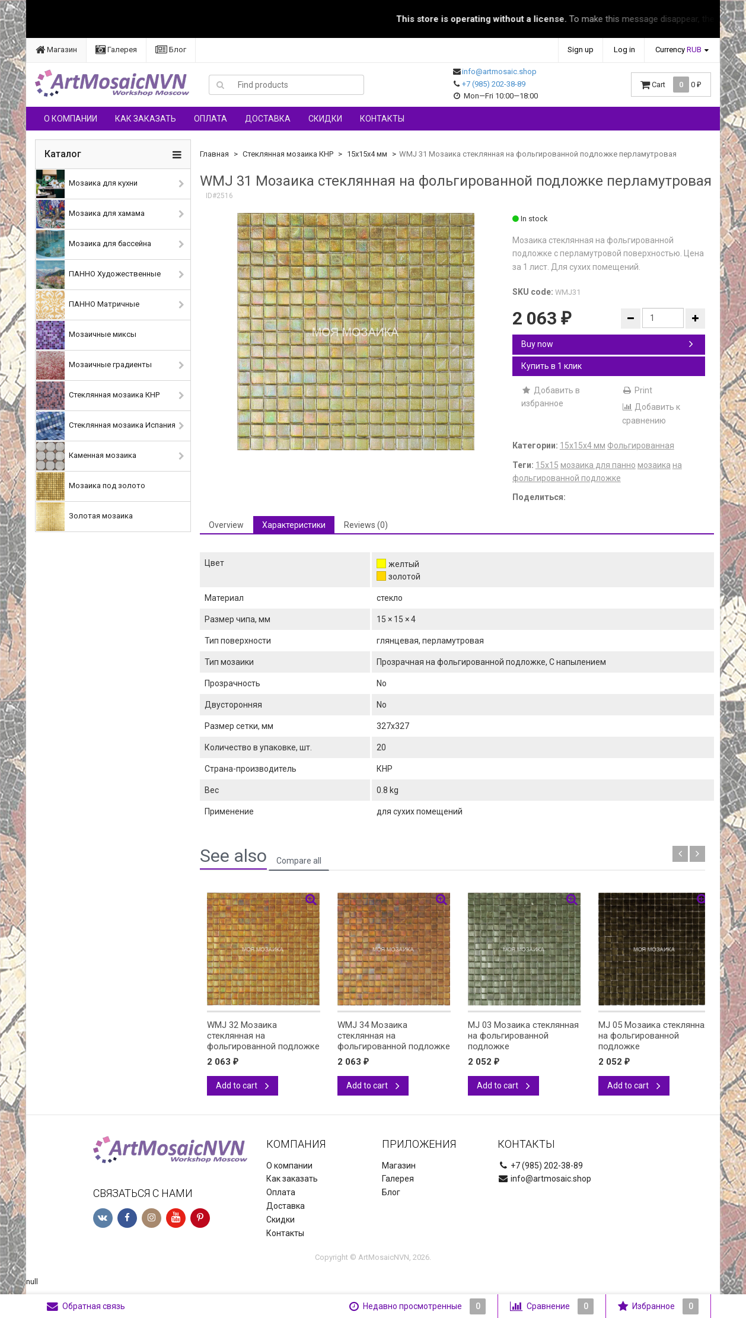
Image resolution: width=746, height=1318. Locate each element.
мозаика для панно (598, 465)
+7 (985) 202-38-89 (493, 83)
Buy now (607, 344)
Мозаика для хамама (90, 214)
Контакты (382, 118)
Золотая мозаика (84, 516)
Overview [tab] (226, 525)
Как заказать (145, 118)
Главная (214, 153)
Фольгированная (640, 445)
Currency (678, 49)
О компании (70, 118)
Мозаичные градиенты (94, 365)
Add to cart (242, 1085)
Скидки (325, 118)
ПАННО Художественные (98, 274)
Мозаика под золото (90, 486)
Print (637, 390)
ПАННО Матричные (87, 305)
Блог (170, 49)
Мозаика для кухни (87, 184)
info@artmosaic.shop (499, 71)
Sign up (581, 49)
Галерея (116, 49)
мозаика (654, 465)
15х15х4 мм (367, 153)
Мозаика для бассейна (93, 244)
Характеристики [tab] (294, 525)
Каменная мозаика (86, 456)
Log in (624, 49)
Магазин (56, 49)
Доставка (268, 118)
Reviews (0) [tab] (366, 525)
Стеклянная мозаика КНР (98, 395)
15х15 (547, 465)
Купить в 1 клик (551, 366)
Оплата (210, 118)
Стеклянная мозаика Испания (106, 426)
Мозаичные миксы (86, 335)
